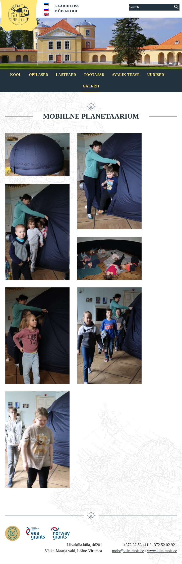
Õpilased (38, 75)
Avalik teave (126, 75)
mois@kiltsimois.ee (128, 551)
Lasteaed (66, 75)
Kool (16, 75)
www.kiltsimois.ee (162, 551)
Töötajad (94, 75)
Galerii (91, 86)
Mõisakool (66, 11)
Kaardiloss (67, 6)
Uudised (155, 75)
